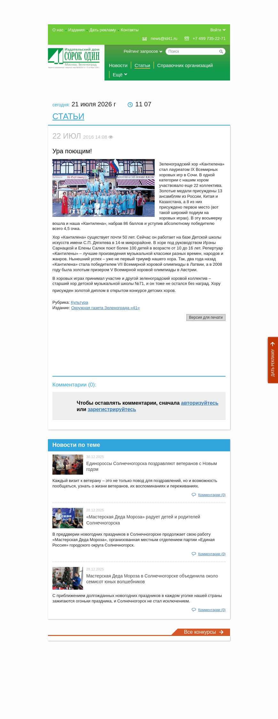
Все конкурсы (204, 632)
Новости (118, 65)
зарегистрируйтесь (112, 409)
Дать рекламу (271, 360)
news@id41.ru (164, 38)
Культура (79, 302)
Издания (76, 29)
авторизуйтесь (200, 403)
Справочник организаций (185, 65)
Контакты (130, 29)
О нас (58, 29)
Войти (215, 30)
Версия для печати (206, 317)
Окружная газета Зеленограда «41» (105, 307)
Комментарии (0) (212, 495)
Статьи (142, 65)
